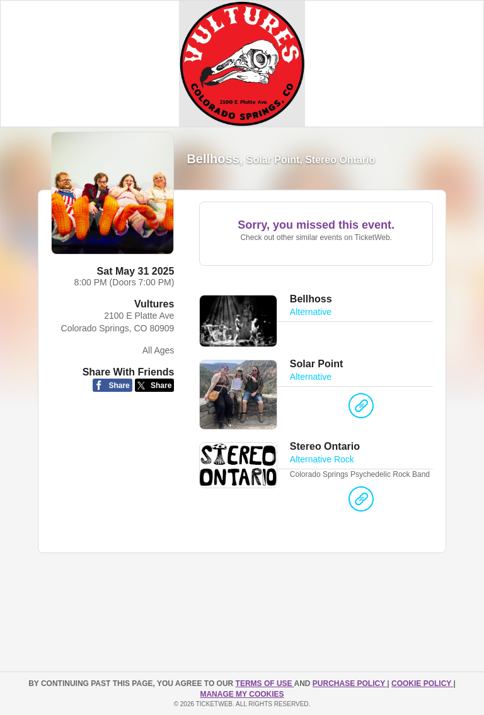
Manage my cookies (242, 694)
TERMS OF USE (265, 683)
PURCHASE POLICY (350, 683)
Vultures (154, 304)
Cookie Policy (422, 683)
